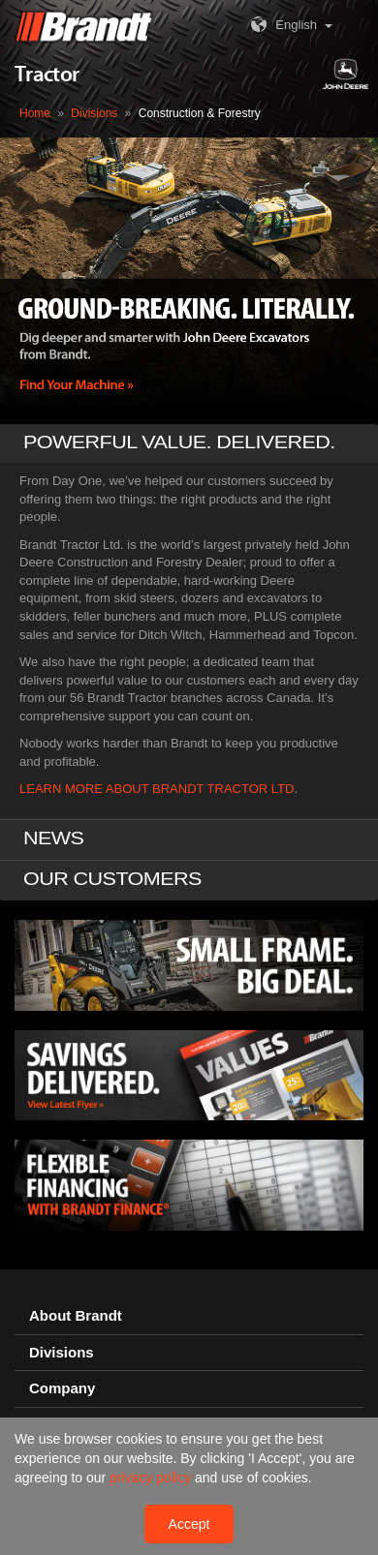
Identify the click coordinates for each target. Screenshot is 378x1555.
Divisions (94, 113)
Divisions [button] (61, 1349)
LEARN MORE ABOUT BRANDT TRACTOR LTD (156, 785)
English (281, 24)
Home (34, 113)
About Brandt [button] (75, 1313)
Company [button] (62, 1385)
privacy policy (152, 1477)
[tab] (189, 1313)
